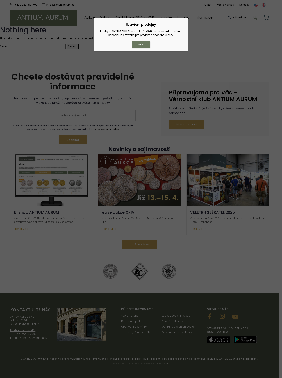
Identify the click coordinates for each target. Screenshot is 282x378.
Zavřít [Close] (141, 44)
